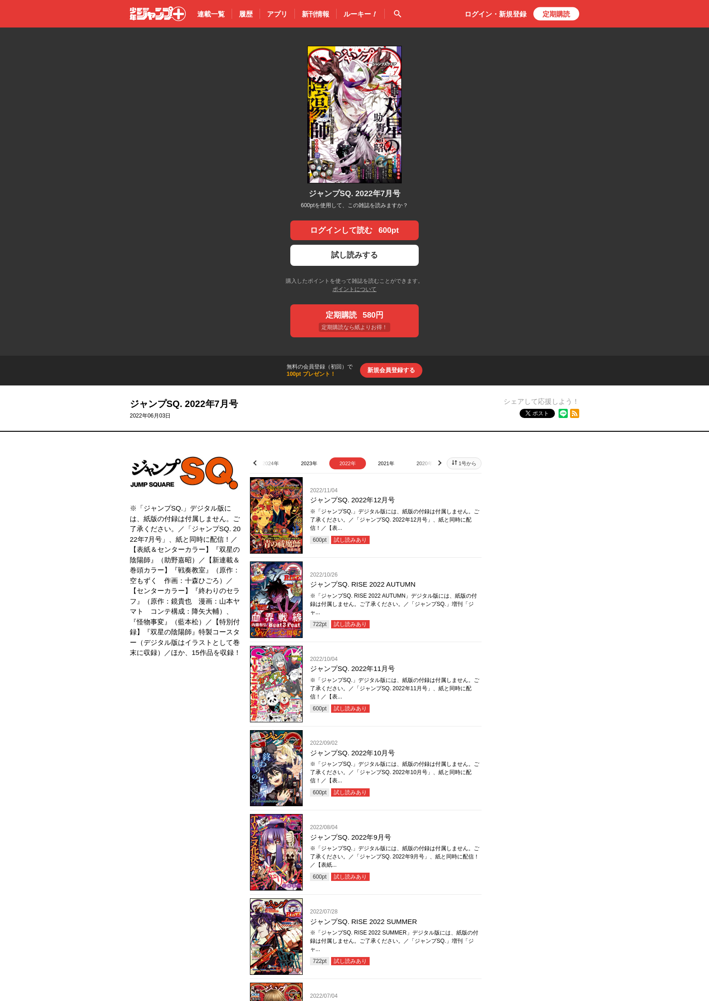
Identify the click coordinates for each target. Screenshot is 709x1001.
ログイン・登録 (495, 14)
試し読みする (354, 255)
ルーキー (360, 14)
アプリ (277, 14)
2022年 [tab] (347, 463)
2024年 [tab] (270, 463)
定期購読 (556, 14)
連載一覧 (211, 14)
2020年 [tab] (424, 463)
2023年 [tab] (309, 463)
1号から (467, 463)
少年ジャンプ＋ (158, 13)
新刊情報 (315, 14)
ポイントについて (354, 289)
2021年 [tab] (386, 463)
